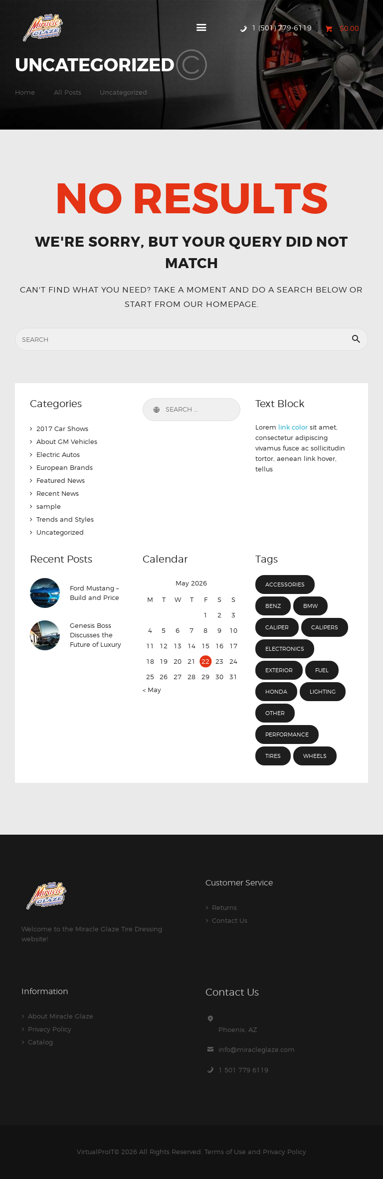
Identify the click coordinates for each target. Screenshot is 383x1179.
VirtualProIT (95, 1152)
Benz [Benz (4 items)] (273, 605)
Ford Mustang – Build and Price (94, 593)
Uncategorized (60, 532)
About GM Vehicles (66, 441)
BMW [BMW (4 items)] (310, 605)
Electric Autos (58, 454)
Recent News (57, 493)
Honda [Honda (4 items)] (276, 691)
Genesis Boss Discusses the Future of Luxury (95, 635)
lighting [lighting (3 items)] (323, 691)
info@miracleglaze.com (256, 1049)
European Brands (64, 467)
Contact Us (229, 920)
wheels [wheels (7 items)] (315, 755)
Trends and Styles (65, 519)
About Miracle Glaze (60, 1016)
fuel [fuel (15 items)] (322, 670)
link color (293, 427)
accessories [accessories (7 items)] (285, 584)
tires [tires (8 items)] (273, 755)
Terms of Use (225, 1152)
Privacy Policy (49, 1029)
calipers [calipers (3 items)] (324, 627)
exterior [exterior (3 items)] (279, 670)
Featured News (60, 480)
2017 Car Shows (62, 429)
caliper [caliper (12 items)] (277, 627)
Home (25, 92)
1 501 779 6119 (243, 1070)
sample (48, 506)
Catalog (40, 1042)
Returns (224, 907)
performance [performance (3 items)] (287, 734)
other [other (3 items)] (275, 713)
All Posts (67, 92)
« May (152, 690)
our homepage (220, 304)
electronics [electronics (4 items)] (284, 648)
